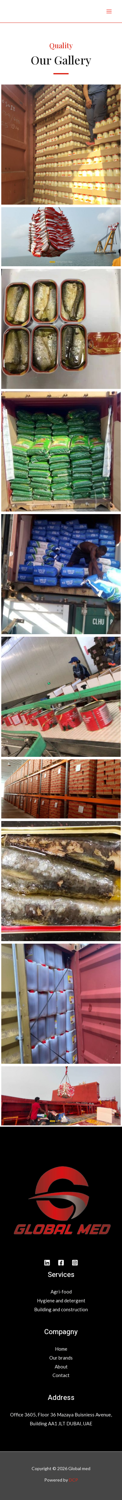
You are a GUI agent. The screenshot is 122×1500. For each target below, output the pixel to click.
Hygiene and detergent (61, 1300)
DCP (73, 1480)
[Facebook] (61, 1262)
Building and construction (61, 1309)
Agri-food (61, 1291)
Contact (61, 1375)
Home (61, 1349)
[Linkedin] (47, 1262)
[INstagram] (75, 1262)
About (61, 1366)
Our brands (61, 1358)
